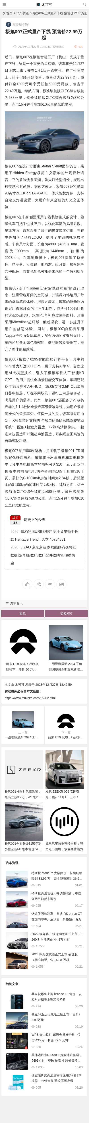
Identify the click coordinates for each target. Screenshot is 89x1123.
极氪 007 (66, 613)
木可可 (44, 4)
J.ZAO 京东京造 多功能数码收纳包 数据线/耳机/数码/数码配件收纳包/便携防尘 (43, 555)
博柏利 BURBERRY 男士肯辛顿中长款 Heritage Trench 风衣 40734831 (44, 535)
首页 (9, 13)
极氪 (22, 613)
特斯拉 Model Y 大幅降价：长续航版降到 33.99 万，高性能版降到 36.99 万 (56, 878)
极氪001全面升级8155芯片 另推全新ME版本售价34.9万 (23, 849)
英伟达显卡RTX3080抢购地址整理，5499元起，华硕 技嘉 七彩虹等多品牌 (56, 1060)
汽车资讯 (23, 13)
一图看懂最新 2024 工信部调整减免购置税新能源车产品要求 (66, 669)
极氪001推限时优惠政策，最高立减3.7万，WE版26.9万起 (23, 797)
